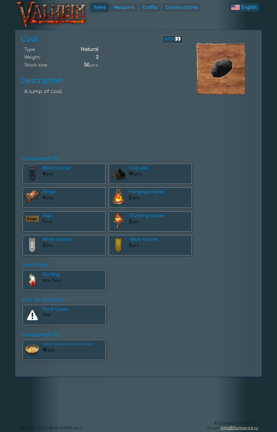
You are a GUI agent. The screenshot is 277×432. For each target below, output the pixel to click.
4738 (172, 39)
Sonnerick (229, 423)
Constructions (181, 7)
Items (100, 7)
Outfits (150, 7)
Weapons (124, 7)
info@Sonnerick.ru (239, 428)
